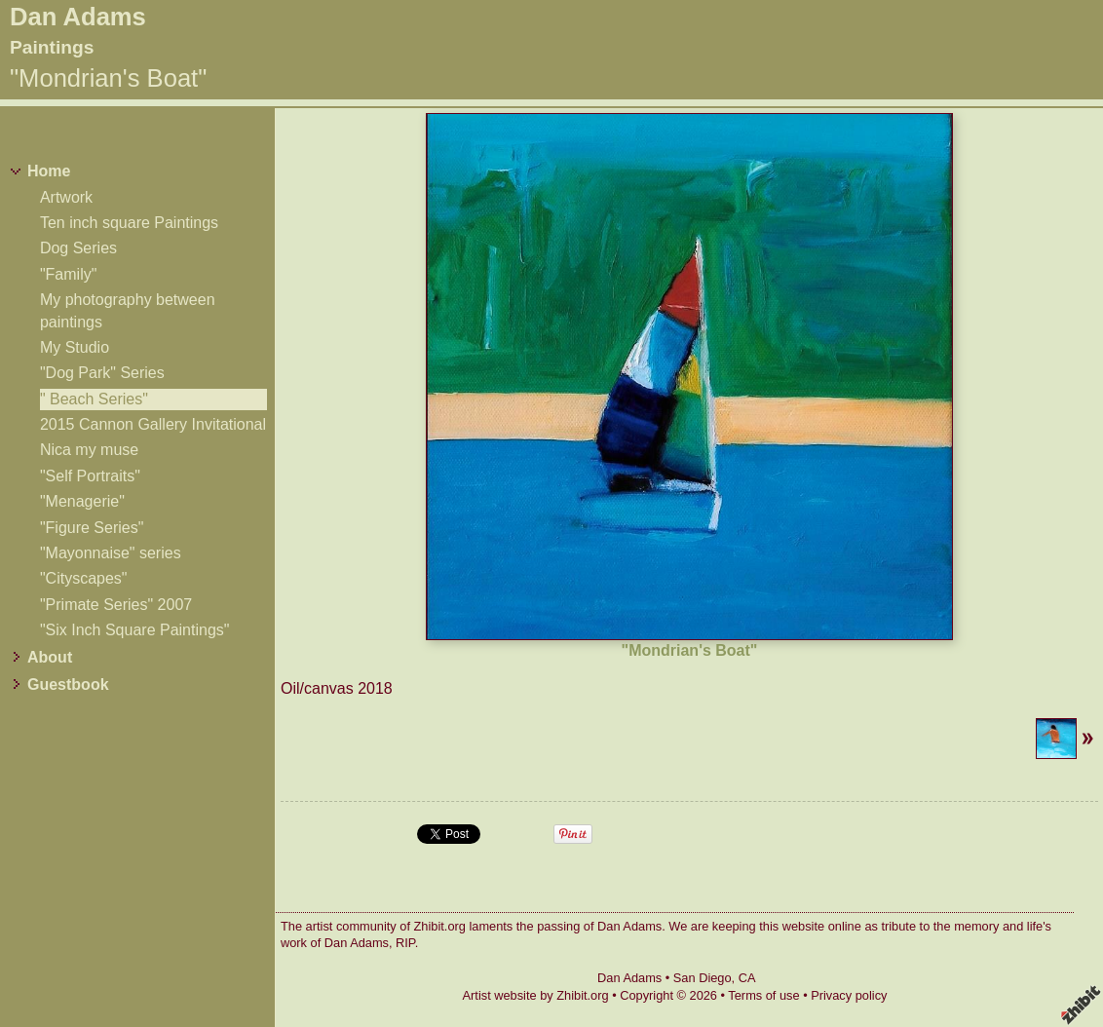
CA (747, 977)
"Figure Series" (92, 527)
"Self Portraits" (90, 476)
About (49, 657)
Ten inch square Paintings (129, 222)
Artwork (66, 197)
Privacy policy (849, 995)
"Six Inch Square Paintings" (135, 630)
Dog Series (78, 248)
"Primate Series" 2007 (116, 604)
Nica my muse (89, 449)
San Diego (702, 977)
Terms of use (763, 995)
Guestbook (68, 684)
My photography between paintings (127, 310)
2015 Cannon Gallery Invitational (153, 424)
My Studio (74, 347)
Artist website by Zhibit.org (536, 995)
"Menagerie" (82, 501)
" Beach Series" (94, 399)
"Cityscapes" (84, 578)
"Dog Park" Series (102, 372)
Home (48, 171)
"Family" (68, 274)
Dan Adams (78, 16)
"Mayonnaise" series (110, 553)
